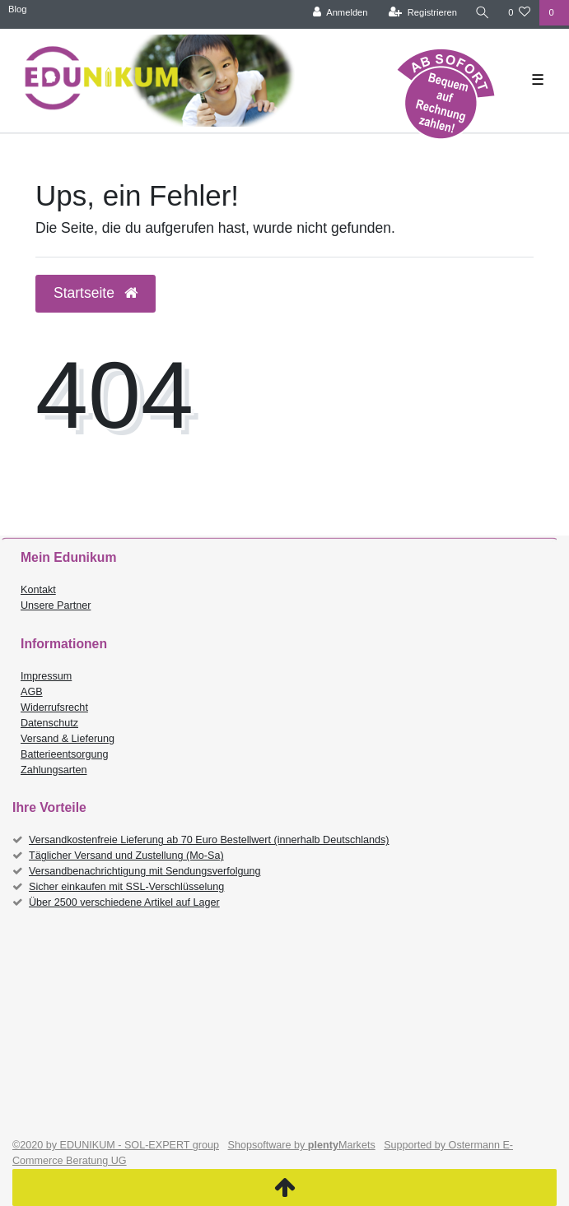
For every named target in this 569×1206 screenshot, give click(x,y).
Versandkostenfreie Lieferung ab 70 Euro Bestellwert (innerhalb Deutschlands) (209, 840)
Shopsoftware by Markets (301, 1145)
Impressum (46, 676)
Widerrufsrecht (54, 707)
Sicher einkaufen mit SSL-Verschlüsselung (126, 887)
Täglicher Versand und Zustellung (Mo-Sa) (126, 855)
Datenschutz (49, 723)
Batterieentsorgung (64, 754)
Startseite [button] (96, 293)
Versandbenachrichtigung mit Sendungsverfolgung (144, 871)
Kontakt (38, 590)
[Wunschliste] (519, 13)
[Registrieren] (423, 13)
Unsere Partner (56, 605)
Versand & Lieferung (67, 738)
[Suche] (482, 13)
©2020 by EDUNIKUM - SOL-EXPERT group (115, 1145)
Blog (17, 9)
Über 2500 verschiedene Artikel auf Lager (124, 902)
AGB (32, 692)
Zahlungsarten (54, 770)
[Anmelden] (340, 13)
